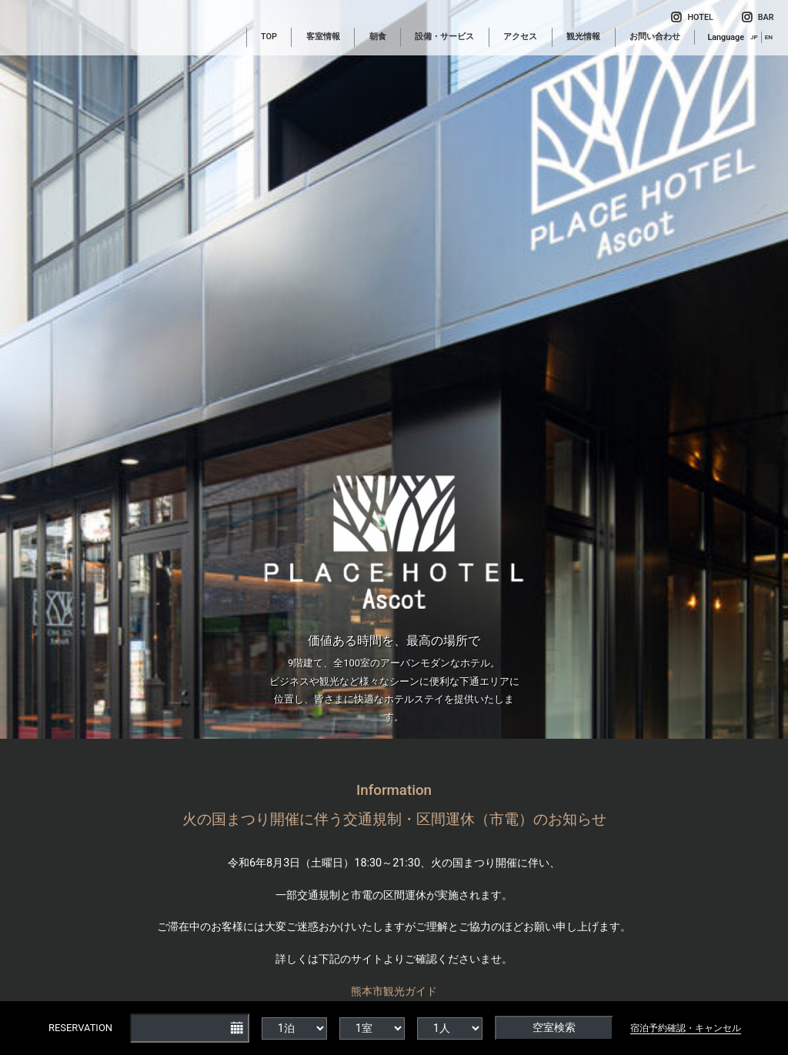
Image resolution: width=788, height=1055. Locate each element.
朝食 (377, 37)
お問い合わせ (654, 37)
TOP (269, 37)
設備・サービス (444, 37)
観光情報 (583, 37)
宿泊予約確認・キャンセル (685, 1028)
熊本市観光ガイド (394, 991)
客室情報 (323, 37)
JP (754, 37)
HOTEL (692, 17)
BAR (758, 17)
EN (769, 37)
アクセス (520, 37)
